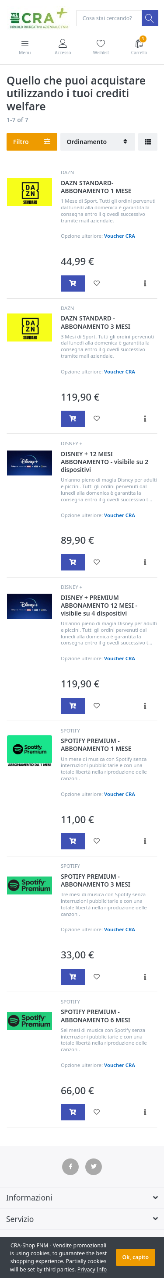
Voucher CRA (119, 235)
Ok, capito (135, 1257)
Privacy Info (92, 1269)
